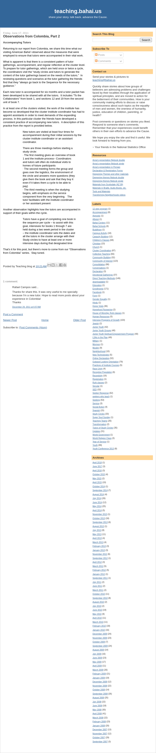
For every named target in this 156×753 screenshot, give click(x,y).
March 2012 (98, 566)
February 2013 (99, 546)
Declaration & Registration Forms (108, 170)
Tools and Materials (101, 191)
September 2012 (100, 558)
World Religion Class (102, 438)
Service (96, 403)
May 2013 (97, 534)
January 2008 (99, 726)
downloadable (99, 282)
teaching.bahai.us (78, 11)
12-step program (100, 209)
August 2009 (98, 650)
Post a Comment (13, 314)
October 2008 (99, 690)
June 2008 (97, 706)
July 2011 (97, 582)
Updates (96, 431)
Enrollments (98, 289)
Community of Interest (103, 261)
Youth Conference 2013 (103, 449)
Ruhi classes (98, 383)
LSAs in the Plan (100, 337)
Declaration (98, 271)
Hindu (95, 303)
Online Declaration (101, 358)
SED (95, 389)
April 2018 (97, 462)
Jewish (96, 323)
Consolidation (99, 264)
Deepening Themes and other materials (110, 174)
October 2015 (99, 474)
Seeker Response (101, 393)
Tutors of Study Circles (103, 428)
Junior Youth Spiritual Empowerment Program (113, 334)
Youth (95, 445)
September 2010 (100, 598)
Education (97, 285)
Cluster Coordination (102, 250)
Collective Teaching (101, 254)
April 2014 (97, 510)
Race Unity (98, 369)
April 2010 (97, 618)
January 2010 (99, 630)
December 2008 (100, 682)
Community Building (102, 257)
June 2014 (97, 502)
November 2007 (100, 734)
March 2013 (98, 542)
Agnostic (96, 216)
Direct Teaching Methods (104, 278)
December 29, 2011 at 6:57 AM (26, 307)
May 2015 (97, 478)
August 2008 (98, 698)
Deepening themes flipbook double (108, 177)
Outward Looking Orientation (106, 362)
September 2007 (100, 742)
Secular (96, 386)
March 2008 (98, 718)
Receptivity (98, 376)
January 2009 (99, 678)
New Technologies (101, 355)
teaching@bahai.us (104, 80)
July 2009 (97, 654)
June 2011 (97, 586)
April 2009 (97, 666)
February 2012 (99, 570)
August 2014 (98, 494)
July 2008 (97, 702)
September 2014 (100, 490)
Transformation (99, 424)
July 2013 (97, 530)
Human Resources (101, 316)
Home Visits (98, 306)
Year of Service (99, 442)
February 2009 (99, 674)
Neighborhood (99, 351)
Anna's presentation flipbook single (108, 164)
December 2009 (100, 634)
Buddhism (97, 230)
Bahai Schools (99, 226)
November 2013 (100, 514)
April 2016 (97, 470)
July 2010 (97, 606)
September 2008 (100, 694)
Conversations (99, 268)
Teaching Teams (100, 421)
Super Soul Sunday (101, 417)
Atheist (96, 219)
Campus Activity (100, 233)
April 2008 (97, 714)
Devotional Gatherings (103, 275)
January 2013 (99, 550)
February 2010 (99, 626)
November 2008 (100, 686)
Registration (98, 379)
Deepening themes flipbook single (108, 181)
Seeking (96, 400)
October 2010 (99, 594)
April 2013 (97, 538)
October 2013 (99, 518)
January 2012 (99, 574)
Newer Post (10, 320)
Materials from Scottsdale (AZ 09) (108, 184)
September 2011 (100, 578)
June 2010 (97, 610)
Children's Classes (101, 240)
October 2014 (99, 486)
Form (95, 296)
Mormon (96, 344)
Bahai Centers (99, 223)
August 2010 (98, 602)
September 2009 (100, 646)
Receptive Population (102, 372)
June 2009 (97, 658)
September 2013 (100, 522)
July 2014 (97, 498)
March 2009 (98, 670)
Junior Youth (98, 327)
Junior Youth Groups (102, 330)
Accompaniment (100, 212)
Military (96, 341)
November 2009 (100, 638)
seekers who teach (101, 396)
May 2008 (97, 710)
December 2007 (100, 729)
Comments (103, 61)
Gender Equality (100, 299)
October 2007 (99, 737)
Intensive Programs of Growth (106, 320)
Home (45, 320)
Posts (100, 54)
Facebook (97, 292)
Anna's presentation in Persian (106, 167)
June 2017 (97, 466)
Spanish (96, 410)
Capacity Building (100, 237)
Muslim (96, 348)
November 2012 (100, 554)
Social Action (98, 407)
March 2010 (98, 622)
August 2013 (98, 526)
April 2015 (97, 482)
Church (96, 247)
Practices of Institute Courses (106, 365)
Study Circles (99, 414)
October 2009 (99, 642)
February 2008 (99, 721)
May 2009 (97, 662)
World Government (101, 435)
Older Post (79, 320)
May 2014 (97, 506)
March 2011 (98, 590)
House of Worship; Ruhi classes (107, 313)
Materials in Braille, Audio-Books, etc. (109, 188)
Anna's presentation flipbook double (109, 160)
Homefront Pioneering (102, 310)
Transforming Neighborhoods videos (109, 195)
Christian (97, 243)
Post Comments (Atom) (33, 327)
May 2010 (97, 614)
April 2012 (97, 562)
